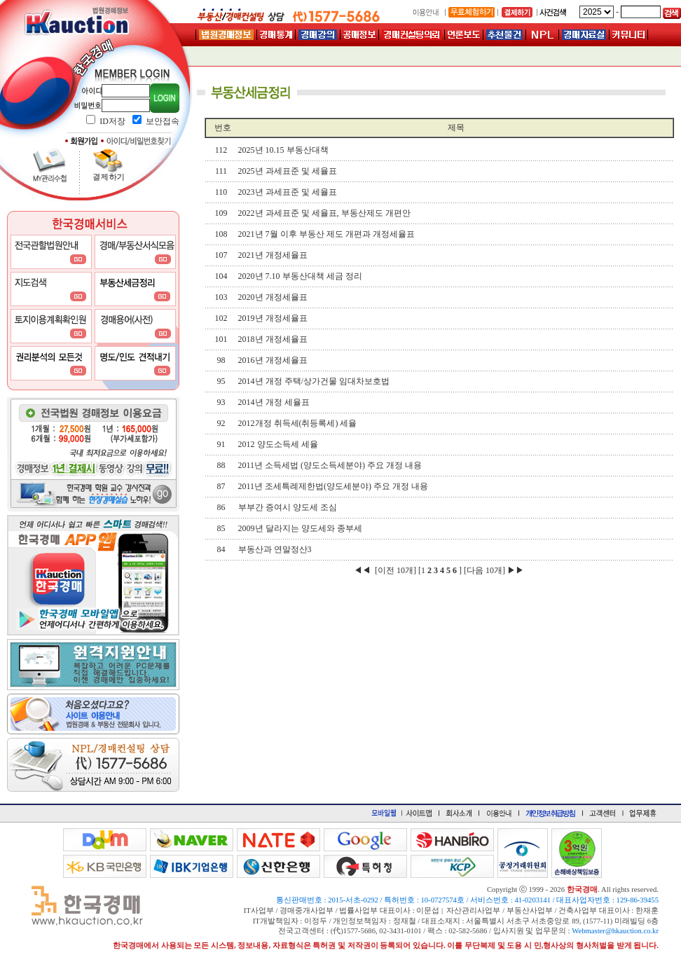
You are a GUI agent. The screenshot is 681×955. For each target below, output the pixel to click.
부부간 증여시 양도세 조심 (287, 507)
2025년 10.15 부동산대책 (283, 150)
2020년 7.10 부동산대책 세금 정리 (300, 276)
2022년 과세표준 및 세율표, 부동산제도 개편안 (324, 213)
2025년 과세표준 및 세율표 (287, 171)
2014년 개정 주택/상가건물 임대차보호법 (314, 381)
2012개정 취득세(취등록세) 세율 (297, 423)
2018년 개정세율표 (273, 339)
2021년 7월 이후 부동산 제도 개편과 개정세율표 (326, 234)
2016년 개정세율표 (273, 360)
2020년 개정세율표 (273, 297)
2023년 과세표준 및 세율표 (287, 192)
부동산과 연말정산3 (275, 549)
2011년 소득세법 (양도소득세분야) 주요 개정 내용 (330, 465)
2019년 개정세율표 (273, 318)
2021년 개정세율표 (273, 255)
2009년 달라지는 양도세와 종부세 (300, 528)
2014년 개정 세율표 (274, 402)
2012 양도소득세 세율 (278, 444)
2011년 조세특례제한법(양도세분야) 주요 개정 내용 (333, 486)
